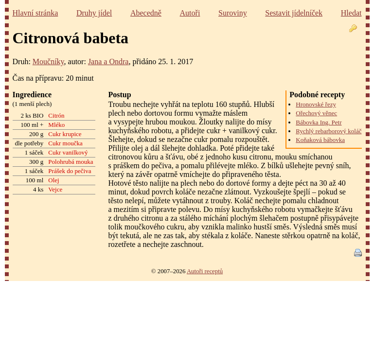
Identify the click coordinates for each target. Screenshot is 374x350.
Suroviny (232, 13)
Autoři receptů (205, 271)
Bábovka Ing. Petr (318, 122)
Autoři (190, 13)
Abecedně (145, 13)
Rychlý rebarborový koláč (328, 131)
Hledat (351, 13)
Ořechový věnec (316, 113)
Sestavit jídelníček (293, 13)
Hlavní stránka (35, 13)
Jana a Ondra (108, 61)
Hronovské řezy (316, 104)
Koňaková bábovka (320, 139)
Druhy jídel (94, 13)
